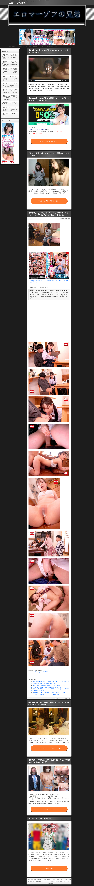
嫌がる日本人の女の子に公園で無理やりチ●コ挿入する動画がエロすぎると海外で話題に (10, 85)
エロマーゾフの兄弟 (17, 3)
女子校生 (65, 698)
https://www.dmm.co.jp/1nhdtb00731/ (38, 671)
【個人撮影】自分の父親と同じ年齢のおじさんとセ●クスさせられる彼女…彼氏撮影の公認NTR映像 (10, 91)
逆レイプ (69, 698)
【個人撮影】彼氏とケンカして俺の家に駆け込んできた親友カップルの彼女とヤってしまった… (10, 104)
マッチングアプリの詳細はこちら (49, 201)
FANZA (34, 298)
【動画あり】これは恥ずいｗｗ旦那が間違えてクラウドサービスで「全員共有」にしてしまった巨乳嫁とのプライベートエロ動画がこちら (10, 71)
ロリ (62, 698)
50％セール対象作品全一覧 (49, 141)
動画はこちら (49, 809)
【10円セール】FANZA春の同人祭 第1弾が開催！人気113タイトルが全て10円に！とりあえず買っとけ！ (10, 78)
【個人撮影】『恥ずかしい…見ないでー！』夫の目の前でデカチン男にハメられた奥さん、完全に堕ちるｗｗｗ (10, 56)
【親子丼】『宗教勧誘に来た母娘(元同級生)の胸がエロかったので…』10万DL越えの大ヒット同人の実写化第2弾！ (10, 97)
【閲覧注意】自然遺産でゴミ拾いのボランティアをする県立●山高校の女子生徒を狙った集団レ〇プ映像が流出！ (10, 63)
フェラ (60, 698)
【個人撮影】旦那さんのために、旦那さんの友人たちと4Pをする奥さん (10, 115)
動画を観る (49, 868)
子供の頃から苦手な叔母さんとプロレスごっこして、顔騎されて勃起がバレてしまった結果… (10, 109)
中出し (14, 46)
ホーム (10, 46)
